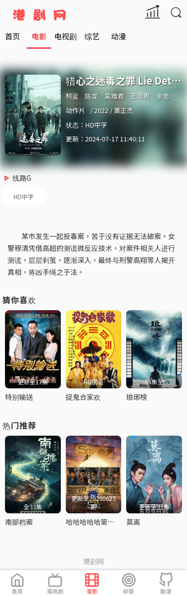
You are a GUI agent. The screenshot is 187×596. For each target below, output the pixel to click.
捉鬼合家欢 (83, 397)
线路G (21, 178)
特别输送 (19, 397)
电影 (38, 36)
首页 (12, 36)
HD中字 (23, 196)
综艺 (91, 36)
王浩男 (140, 96)
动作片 (75, 110)
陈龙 (91, 96)
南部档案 (19, 522)
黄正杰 (123, 110)
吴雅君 (114, 96)
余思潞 (166, 96)
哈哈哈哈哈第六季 (94, 522)
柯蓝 (72, 96)
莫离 (133, 522)
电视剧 (65, 36)
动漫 (118, 36)
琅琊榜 (136, 397)
